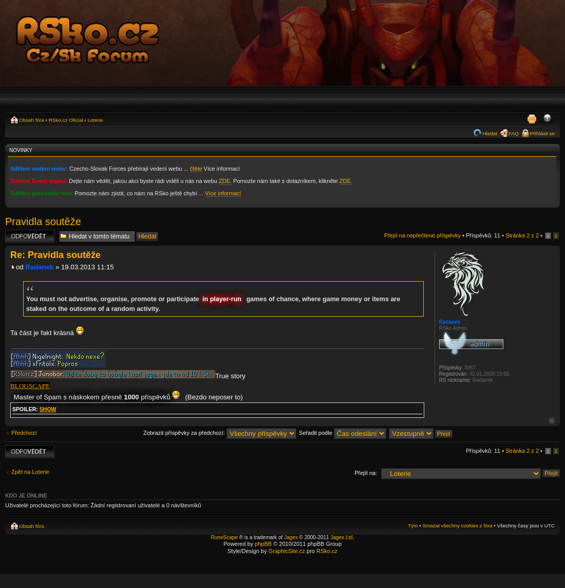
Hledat (489, 133)
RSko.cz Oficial (66, 120)
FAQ (514, 133)
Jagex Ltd (341, 537)
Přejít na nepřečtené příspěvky (422, 235)
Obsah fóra (31, 120)
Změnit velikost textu (547, 118)
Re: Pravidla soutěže (55, 255)
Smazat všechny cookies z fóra (457, 525)
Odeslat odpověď (29, 236)
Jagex (291, 537)
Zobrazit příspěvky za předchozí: (219, 433)
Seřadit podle (342, 433)
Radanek (39, 267)
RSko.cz (326, 551)
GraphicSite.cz (286, 551)
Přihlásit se (542, 133)
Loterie (95, 120)
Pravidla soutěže (43, 221)
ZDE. (225, 181)
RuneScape (224, 537)
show (48, 409)
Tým (413, 525)
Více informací (223, 193)
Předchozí (24, 433)
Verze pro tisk (531, 118)
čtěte (196, 169)
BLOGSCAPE (30, 386)
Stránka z (522, 235)
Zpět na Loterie (30, 472)
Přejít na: (365, 473)
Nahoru (552, 421)
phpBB (263, 544)
